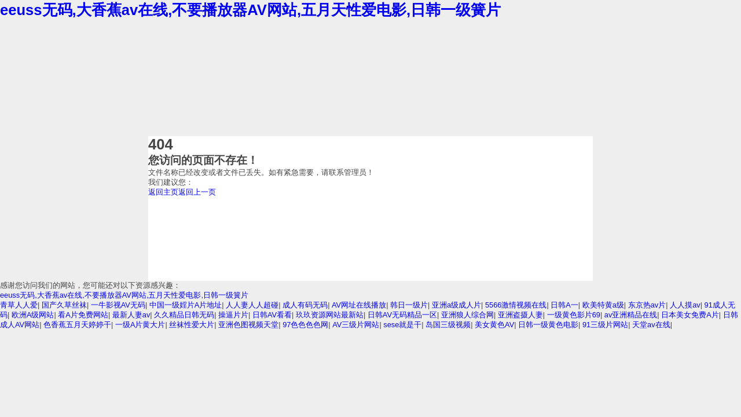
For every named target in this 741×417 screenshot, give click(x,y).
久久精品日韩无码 (184, 314)
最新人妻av (131, 314)
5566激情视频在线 (515, 305)
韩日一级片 (409, 305)
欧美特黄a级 (603, 305)
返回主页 (163, 192)
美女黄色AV (494, 324)
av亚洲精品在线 (631, 314)
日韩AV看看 (272, 314)
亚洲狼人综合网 (467, 314)
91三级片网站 (605, 324)
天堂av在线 (651, 324)
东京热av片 (647, 305)
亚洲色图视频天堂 (248, 324)
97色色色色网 (305, 324)
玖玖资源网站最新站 (330, 314)
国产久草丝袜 (64, 305)
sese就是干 (402, 324)
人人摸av (685, 305)
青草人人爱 (19, 305)
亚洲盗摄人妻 (520, 314)
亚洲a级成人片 (456, 305)
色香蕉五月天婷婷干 (77, 324)
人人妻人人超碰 (252, 305)
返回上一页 (197, 192)
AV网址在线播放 (359, 305)
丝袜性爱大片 (191, 324)
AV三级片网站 (355, 324)
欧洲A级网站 (33, 314)
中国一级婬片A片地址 (185, 305)
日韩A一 (564, 305)
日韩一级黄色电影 (548, 324)
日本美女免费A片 (690, 314)
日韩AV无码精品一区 (402, 314)
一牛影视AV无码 (118, 305)
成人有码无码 (305, 305)
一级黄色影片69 (573, 314)
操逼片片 (233, 314)
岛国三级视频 (448, 324)
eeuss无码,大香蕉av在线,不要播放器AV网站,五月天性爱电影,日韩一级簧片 (250, 10)
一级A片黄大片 (140, 324)
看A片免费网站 (83, 314)
